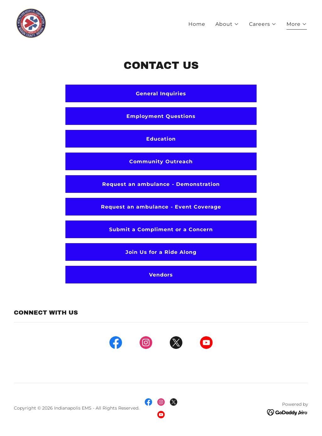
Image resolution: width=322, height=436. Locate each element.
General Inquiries (161, 94)
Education (161, 139)
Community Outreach (161, 162)
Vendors (161, 275)
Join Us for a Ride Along (161, 252)
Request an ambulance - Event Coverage (161, 207)
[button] (227, 24)
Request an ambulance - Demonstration (160, 184)
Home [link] (196, 24)
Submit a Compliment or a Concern (161, 229)
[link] (31, 23)
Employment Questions (161, 116)
